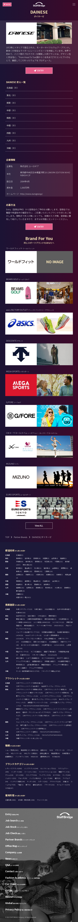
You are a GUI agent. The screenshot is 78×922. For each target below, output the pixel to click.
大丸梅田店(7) (53, 642)
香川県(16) (28, 584)
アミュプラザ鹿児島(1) (60, 665)
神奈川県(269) (27, 565)
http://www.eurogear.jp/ (31, 193)
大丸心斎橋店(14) (50, 638)
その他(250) (56, 756)
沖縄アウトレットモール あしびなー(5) (29, 738)
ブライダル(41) (49, 785)
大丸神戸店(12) (47, 645)
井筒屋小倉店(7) (50, 661)
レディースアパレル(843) (13, 768)
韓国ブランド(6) (64, 772)
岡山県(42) (37, 581)
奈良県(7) (59, 574)
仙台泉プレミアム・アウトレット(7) (53, 686)
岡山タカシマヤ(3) (22, 651)
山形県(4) (55, 558)
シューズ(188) (47, 778)
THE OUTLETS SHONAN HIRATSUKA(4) (36, 706)
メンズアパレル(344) (31, 768)
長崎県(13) (39, 588)
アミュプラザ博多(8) (36, 668)
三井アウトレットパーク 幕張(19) (55, 689)
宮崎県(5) (67, 588)
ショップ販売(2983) (12, 750)
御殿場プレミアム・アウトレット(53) (28, 709)
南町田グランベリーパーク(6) (37, 702)
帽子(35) (57, 778)
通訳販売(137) (45, 756)
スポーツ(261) (42, 781)
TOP (7, 537)
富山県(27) (28, 568)
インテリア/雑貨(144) (17, 781)
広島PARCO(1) (25, 655)
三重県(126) (49, 571)
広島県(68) (46, 581)
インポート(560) (16, 772)
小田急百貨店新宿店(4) (34, 619)
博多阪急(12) (20, 665)
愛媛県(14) (37, 584)
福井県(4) (47, 568)
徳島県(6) (19, 584)
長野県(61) (64, 568)
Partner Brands (20, 537)
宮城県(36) (37, 558)
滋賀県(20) (19, 574)
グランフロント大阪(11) (34, 638)
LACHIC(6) (19, 635)
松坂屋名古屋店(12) (48, 632)
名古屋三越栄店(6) (63, 632)
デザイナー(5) (59, 750)
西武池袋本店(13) (50, 619)
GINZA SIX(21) (58, 625)
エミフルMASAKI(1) (48, 658)
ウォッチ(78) (22, 778)
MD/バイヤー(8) (16, 753)
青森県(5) (19, 558)
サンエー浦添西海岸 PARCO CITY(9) (27, 671)
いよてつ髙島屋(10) (32, 658)
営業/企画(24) (44, 753)
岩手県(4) (28, 558)
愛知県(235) (38, 571)
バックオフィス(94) (22, 756)
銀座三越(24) (20, 619)
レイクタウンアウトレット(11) (50, 696)
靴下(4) (28, 785)
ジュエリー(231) (10, 778)
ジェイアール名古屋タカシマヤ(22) (27, 632)
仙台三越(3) (32, 616)
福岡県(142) (20, 588)
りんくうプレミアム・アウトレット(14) (29, 722)
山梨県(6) (55, 568)
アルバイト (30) (42, 800)
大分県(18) (58, 588)
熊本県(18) (48, 588)
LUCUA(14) (20, 638)
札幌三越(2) (38, 609)
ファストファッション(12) (47, 772)
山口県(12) (55, 581)
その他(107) (9, 788)
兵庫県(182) (50, 574)
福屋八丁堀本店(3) (50, 651)
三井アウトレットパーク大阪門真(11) (33, 728)
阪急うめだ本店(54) (40, 642)
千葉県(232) (59, 561)
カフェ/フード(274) (63, 785)
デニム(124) (9, 775)
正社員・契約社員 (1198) (26, 800)
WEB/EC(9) (34, 756)
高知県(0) (47, 584)
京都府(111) (30, 574)
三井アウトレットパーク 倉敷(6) (27, 732)
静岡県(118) (28, 571)
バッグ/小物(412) (35, 778)
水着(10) (66, 781)
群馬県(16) (38, 561)
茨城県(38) (19, 561)
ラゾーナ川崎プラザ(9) (44, 625)
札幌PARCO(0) (20, 612)
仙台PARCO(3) (20, 616)
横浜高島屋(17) (29, 625)
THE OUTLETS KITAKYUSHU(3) (52, 735)
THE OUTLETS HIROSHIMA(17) (50, 732)
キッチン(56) (31, 781)
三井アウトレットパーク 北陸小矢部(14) (36, 715)
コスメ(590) (20, 775)
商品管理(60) (55, 753)
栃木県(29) (29, 561)
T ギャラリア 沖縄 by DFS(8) (51, 671)
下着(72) (20, 785)
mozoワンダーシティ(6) (33, 635)
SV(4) (51, 750)
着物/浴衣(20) (37, 785)
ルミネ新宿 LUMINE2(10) (42, 622)
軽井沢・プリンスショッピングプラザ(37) (37, 712)
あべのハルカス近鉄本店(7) (30, 645)
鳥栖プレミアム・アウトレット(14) (27, 735)
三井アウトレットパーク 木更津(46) (57, 693)
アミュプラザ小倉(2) (23, 661)
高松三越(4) (20, 658)
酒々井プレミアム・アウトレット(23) (44, 699)
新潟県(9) (19, 568)
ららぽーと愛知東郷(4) (51, 635)
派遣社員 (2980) (10, 800)
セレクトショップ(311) (48, 768)
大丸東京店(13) (64, 619)
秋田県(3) (46, 558)
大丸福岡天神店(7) (64, 661)
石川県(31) (37, 568)
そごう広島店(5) (36, 651)
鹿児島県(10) (20, 591)
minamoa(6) (52, 655)
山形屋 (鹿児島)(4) (33, 665)
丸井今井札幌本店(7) (64, 609)
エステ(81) (56, 775)
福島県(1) (63, 558)
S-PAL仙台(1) (42, 616)
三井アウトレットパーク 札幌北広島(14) (29, 683)
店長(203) (44, 750)
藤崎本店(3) (53, 616)
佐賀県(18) (30, 588)
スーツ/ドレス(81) (30, 772)
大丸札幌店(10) (50, 609)
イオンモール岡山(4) (39, 655)
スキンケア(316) (31, 775)
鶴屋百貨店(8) (46, 665)
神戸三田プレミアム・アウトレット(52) (33, 725)
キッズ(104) (66, 775)
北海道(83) (19, 555)
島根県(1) (28, 581)
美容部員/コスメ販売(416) (29, 750)
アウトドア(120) (55, 781)
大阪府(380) (40, 574)
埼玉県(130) (48, 561)
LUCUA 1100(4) (59, 645)
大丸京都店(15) (26, 642)
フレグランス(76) (45, 775)
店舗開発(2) (9, 756)
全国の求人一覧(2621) (23, 597)
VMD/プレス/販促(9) (30, 753)
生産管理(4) (66, 753)
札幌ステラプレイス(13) (24, 609)
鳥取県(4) (19, 581)
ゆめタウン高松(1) (63, 658)
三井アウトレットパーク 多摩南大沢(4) (29, 689)
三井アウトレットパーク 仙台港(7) (27, 686)
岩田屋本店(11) (37, 661)
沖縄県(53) (19, 594)
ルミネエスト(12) (58, 622)
